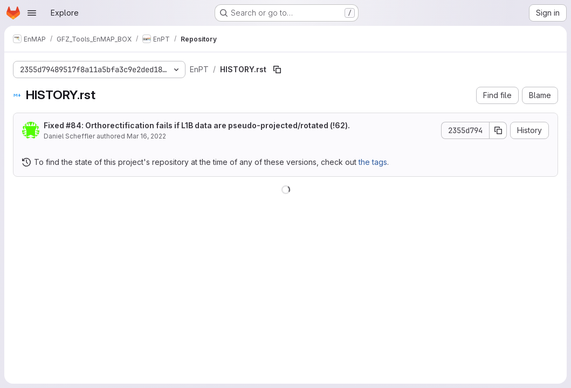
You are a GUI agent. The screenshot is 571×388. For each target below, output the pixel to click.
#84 (73, 125)
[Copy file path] (277, 69)
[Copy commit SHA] (498, 130)
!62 (339, 125)
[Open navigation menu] (31, 13)
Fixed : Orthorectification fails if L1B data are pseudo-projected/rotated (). (197, 125)
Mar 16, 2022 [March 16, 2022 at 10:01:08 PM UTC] (146, 136)
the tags (373, 162)
